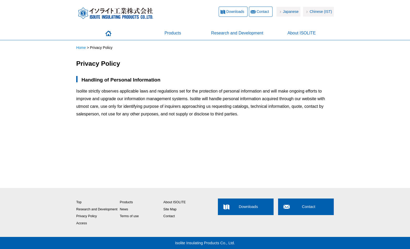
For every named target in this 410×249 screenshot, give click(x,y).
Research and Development (237, 33)
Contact (263, 12)
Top (78, 202)
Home (108, 33)
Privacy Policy (86, 216)
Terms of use (129, 216)
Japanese (291, 12)
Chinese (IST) (321, 12)
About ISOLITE (302, 33)
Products (173, 33)
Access (81, 223)
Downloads (235, 12)
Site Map (170, 209)
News (124, 209)
